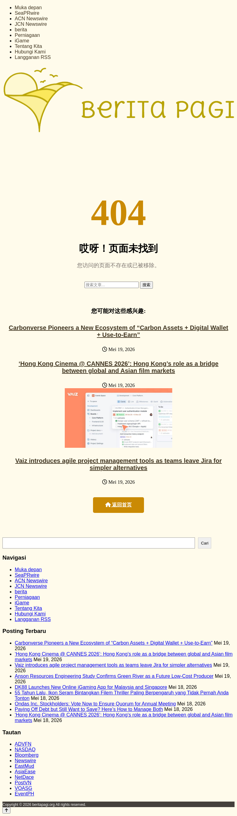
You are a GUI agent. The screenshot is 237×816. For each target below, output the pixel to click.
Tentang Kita (28, 46)
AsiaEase (25, 771)
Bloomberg (26, 755)
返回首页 (118, 504)
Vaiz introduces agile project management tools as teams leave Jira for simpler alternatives (118, 464)
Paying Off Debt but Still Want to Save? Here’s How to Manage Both (89, 709)
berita (21, 29)
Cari (204, 543)
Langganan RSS (33, 57)
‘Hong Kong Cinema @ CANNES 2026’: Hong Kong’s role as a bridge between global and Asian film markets (118, 367)
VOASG (23, 788)
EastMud (24, 766)
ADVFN (23, 744)
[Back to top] (6, 810)
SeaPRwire (27, 13)
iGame (22, 40)
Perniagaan (27, 35)
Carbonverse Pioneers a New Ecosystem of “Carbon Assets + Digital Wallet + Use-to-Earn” (118, 331)
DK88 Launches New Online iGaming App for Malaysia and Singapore (91, 687)
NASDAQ (25, 749)
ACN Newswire (31, 18)
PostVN (23, 782)
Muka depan (28, 7)
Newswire (25, 760)
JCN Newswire (31, 24)
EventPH (24, 793)
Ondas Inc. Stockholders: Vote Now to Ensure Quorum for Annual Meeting (95, 703)
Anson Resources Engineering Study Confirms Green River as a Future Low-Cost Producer (114, 676)
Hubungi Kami (30, 51)
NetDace (24, 777)
